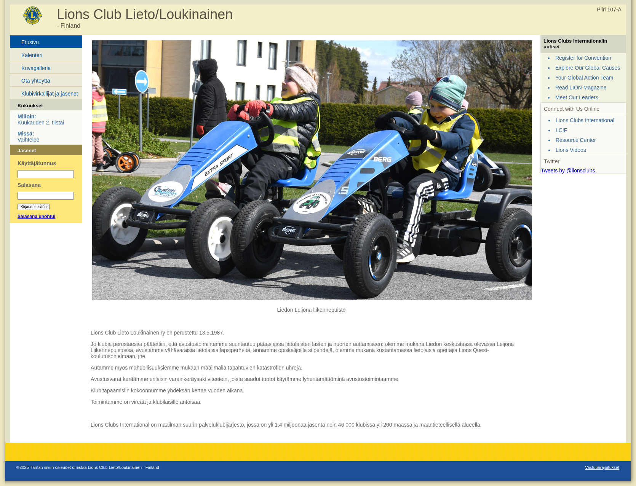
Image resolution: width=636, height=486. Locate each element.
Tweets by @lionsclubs (568, 170)
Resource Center (576, 140)
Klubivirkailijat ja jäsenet (49, 94)
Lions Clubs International (585, 120)
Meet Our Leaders (576, 97)
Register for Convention (583, 58)
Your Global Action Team (584, 78)
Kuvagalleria (36, 68)
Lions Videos (571, 150)
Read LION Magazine (581, 87)
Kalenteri (31, 55)
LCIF (561, 130)
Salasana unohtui (36, 216)
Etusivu (30, 42)
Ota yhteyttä (35, 81)
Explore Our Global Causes (587, 68)
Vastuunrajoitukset (602, 467)
